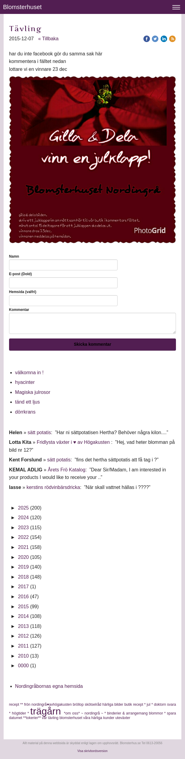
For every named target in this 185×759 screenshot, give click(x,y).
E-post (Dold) (20, 274)
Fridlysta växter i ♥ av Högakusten (74, 442)
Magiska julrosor (32, 392)
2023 (23, 527)
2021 (23, 547)
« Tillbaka (48, 38)
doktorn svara (165, 704)
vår (45, 718)
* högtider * (19, 713)
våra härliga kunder (99, 718)
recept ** (16, 704)
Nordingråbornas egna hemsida (49, 686)
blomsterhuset (71, 718)
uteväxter (122, 718)
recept (138, 704)
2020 (23, 557)
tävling (54, 718)
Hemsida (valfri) (22, 292)
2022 (23, 537)
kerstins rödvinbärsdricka (53, 487)
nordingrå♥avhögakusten (52, 704)
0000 (23, 665)
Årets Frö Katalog (67, 469)
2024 (23, 517)
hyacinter (25, 382)
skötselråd (93, 704)
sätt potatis (39, 432)
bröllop (79, 704)
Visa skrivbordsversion (92, 751)
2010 (23, 655)
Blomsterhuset (22, 7)
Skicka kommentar (92, 344)
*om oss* (72, 713)
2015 (23, 606)
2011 (23, 645)
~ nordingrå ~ (92, 713)
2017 (23, 586)
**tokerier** (32, 718)
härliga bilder (113, 704)
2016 (23, 596)
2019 (23, 566)
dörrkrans (26, 411)
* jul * (149, 704)
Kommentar (19, 310)
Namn (14, 256)
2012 (23, 636)
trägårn (47, 711)
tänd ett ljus (28, 401)
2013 (23, 626)
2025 (23, 507)
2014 (23, 616)
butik (128, 704)
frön (27, 704)
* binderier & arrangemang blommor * (135, 713)
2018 (23, 576)
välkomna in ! (29, 372)
